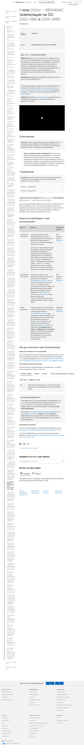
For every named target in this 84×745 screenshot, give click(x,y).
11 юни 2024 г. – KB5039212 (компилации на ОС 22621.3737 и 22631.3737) (11, 506)
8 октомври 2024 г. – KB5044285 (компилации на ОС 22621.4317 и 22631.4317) (11, 421)
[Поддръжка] (19, 2)
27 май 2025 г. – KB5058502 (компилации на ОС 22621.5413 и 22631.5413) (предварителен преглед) (11, 262)
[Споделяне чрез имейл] (27, 443)
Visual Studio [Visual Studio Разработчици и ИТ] (32, 736)
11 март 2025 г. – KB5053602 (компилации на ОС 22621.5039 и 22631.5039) (11, 322)
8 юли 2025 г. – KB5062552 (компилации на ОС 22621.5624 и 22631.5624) (11, 222)
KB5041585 (59, 311)
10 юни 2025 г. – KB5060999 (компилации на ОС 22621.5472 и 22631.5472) (11, 242)
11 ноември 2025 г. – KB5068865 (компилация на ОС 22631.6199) (11, 125)
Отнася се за (24, 24)
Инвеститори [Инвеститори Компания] (59, 723)
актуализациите (26, 94)
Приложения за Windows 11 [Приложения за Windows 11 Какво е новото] (7, 699)
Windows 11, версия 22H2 (11, 662)
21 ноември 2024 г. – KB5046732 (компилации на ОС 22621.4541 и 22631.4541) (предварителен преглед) (11, 386)
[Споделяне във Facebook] (20, 443)
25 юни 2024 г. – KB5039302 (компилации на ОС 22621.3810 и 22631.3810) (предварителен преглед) (11, 496)
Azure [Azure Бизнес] (3, 723)
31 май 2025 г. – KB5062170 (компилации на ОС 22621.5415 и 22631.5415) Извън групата (11, 251)
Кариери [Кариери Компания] (58, 717)
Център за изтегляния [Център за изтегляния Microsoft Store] (33, 694)
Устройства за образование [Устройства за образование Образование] (62, 694)
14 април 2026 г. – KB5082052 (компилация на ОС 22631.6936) (11, 46)
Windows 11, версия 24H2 (11, 22)
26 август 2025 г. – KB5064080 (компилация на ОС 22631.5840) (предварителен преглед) (11, 182)
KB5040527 (59, 240)
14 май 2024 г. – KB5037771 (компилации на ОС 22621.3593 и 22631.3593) (11, 526)
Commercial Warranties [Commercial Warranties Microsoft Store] (34, 705)
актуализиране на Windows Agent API (42, 280)
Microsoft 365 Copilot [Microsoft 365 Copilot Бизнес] (6, 733)
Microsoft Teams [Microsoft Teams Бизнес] (5, 736)
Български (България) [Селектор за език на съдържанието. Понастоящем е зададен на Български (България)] (8, 740)
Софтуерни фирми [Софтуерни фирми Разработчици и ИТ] (33, 733)
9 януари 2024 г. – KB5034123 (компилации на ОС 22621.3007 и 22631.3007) (11, 609)
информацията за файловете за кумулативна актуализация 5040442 (40, 430)
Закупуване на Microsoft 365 (47, 2)
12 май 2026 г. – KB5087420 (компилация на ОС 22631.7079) (11, 37)
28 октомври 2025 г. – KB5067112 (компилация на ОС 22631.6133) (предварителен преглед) (11, 137)
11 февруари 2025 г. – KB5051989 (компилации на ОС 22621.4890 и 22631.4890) (11, 344)
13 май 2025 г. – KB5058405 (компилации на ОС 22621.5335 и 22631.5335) (11, 272)
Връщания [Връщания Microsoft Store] (31, 697)
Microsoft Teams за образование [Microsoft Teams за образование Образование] (63, 697)
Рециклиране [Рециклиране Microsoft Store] (32, 702)
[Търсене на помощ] (76, 2)
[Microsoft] (7, 2)
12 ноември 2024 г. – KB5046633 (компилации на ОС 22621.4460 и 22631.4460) (11, 398)
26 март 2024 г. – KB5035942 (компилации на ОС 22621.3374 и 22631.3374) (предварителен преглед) (11, 556)
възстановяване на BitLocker (39, 313)
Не (59, 683)
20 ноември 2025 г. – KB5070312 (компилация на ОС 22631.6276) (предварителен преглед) (11, 114)
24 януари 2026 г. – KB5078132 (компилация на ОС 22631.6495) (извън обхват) (11, 73)
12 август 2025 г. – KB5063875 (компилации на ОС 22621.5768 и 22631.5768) (11, 202)
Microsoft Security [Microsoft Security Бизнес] (5, 720)
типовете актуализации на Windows (47, 88)
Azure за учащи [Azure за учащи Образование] (60, 710)
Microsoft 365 (28, 2)
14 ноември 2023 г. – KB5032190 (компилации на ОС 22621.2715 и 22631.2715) (11, 641)
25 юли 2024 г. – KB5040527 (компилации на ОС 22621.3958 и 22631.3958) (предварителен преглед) (11, 475)
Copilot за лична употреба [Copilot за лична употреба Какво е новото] (7, 694)
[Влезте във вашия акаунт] (80, 2)
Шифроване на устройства (44, 325)
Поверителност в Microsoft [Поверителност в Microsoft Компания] (62, 720)
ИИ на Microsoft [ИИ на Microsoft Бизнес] (5, 717)
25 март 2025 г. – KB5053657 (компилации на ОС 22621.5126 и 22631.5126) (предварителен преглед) (11, 312)
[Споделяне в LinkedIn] (23, 443)
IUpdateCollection (42, 294)
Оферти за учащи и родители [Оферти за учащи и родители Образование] (63, 707)
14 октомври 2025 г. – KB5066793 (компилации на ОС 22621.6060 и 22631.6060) (11, 148)
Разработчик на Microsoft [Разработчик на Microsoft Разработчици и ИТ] (34, 717)
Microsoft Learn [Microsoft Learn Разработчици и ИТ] (32, 720)
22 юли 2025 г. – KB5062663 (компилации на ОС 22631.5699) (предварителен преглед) (11, 212)
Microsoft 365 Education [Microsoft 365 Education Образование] (61, 699)
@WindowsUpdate (40, 97)
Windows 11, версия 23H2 (9, 27)
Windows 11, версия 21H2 (11, 667)
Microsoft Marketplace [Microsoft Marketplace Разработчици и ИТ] (33, 728)
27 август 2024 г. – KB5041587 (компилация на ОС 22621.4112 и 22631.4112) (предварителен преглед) (11, 455)
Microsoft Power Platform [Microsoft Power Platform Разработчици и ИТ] (34, 730)
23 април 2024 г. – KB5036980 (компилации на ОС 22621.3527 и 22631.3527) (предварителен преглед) (11, 536)
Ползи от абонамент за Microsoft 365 (23, 493)
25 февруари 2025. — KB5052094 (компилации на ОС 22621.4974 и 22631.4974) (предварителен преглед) (11, 333)
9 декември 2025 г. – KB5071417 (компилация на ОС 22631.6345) (11, 102)
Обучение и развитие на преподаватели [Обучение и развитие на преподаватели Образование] (65, 705)
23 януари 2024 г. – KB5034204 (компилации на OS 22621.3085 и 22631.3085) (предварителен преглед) (11, 599)
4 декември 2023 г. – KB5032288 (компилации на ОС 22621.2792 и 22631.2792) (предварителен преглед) (11, 630)
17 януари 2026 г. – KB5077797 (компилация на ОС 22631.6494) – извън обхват (11, 83)
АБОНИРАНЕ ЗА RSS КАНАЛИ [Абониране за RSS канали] (29, 448)
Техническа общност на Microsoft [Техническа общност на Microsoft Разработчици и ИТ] (36, 725)
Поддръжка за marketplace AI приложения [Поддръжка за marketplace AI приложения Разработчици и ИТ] (38, 723)
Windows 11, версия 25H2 (11, 17)
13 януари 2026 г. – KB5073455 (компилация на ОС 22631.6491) (11, 93)
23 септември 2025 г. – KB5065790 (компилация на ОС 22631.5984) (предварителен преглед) (11, 160)
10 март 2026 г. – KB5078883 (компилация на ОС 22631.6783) (11, 54)
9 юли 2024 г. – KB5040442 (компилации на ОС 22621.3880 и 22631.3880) (11, 485)
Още (35, 2)
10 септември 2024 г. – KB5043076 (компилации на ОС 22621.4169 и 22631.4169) (11, 444)
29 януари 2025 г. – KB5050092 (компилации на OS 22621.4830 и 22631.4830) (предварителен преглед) (11, 356)
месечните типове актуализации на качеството (35, 90)
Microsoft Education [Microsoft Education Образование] (61, 691)
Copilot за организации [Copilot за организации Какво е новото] (6, 691)
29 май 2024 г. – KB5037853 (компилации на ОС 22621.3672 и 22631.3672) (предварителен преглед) (11, 516)
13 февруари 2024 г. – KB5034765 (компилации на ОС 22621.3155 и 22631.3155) (11, 588)
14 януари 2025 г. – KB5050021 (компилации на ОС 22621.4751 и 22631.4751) (11, 365)
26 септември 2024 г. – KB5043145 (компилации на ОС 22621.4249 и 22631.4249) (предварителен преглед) (11, 432)
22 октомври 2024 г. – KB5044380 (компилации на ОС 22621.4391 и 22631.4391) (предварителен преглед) (11, 409)
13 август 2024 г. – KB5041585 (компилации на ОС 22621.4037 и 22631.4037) (11, 464)
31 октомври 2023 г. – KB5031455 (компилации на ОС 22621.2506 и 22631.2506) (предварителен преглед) (11, 653)
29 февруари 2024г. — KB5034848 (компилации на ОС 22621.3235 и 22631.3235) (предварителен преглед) (11, 577)
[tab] (26, 374)
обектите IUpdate (44, 292)
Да (50, 683)
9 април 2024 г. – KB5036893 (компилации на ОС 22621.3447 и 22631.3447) (11, 546)
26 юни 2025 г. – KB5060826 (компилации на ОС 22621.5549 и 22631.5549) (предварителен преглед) (11, 232)
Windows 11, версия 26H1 (11, 12)
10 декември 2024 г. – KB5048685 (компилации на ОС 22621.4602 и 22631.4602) (11, 375)
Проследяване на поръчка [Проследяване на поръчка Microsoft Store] (34, 699)
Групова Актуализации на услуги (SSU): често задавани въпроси (44, 360)
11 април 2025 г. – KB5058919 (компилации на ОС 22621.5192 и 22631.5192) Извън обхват (11, 293)
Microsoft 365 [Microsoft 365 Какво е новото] (4, 697)
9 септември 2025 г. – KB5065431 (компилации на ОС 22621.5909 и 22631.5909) (11, 171)
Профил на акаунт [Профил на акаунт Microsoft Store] (33, 691)
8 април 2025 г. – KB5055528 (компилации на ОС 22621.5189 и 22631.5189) (11, 302)
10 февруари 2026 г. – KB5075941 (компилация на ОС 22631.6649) (11, 63)
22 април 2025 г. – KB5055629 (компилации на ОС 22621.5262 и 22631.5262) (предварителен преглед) (11, 282)
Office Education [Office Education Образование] (60, 702)
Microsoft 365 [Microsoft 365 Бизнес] (4, 728)
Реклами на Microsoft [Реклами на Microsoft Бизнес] (6, 730)
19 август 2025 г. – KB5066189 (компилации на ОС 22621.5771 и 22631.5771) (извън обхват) (11, 193)
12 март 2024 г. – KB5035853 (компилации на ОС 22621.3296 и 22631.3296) (11, 566)
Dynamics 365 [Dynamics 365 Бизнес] (5, 725)
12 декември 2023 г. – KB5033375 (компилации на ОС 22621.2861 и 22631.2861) (11, 618)
